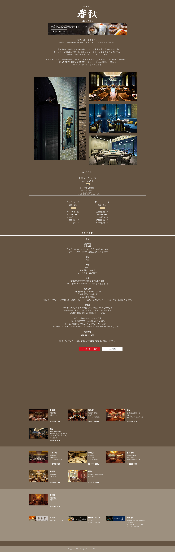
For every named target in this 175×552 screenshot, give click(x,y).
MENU (88, 184)
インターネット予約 (89, 349)
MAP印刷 (112, 349)
